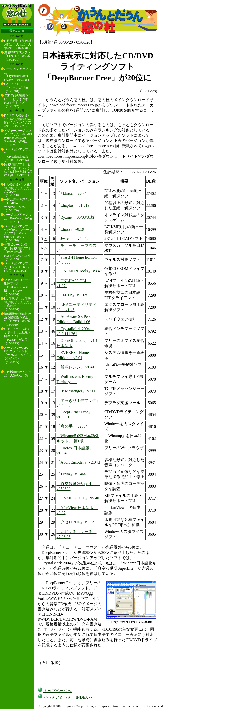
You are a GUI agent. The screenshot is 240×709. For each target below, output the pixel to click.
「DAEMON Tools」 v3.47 (79, 271)
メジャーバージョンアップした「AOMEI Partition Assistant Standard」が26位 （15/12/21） (18, 138)
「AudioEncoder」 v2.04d (78, 462)
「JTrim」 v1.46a (71, 474)
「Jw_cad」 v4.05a (72, 238)
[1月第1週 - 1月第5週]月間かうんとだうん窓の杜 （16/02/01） (18, 44)
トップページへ (55, 691)
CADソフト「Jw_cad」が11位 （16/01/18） (16, 87)
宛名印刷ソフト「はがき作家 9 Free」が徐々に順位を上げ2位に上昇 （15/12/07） (18, 170)
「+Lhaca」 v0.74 (72, 193)
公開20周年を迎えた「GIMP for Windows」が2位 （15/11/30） (17, 205)
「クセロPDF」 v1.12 (75, 522)
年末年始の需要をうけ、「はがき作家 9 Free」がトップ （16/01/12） (17, 101)
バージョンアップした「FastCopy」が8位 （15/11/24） (18, 218)
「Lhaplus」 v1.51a (73, 205)
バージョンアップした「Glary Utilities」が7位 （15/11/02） (17, 267)
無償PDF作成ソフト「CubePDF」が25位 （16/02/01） (17, 56)
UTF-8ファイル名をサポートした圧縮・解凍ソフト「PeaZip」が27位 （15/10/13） (17, 336)
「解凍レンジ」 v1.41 (76, 367)
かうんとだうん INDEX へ (65, 697)
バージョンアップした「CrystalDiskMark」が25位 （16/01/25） (17, 74)
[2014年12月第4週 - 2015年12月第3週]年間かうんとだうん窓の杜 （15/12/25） (17, 121)
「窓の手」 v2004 (72, 426)
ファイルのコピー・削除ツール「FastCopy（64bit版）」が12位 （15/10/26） (17, 287)
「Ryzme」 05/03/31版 (76, 217)
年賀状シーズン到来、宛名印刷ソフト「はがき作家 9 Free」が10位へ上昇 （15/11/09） (17, 252)
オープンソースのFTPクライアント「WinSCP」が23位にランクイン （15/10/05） (18, 355)
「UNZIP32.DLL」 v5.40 (78, 498)
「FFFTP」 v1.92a (72, 295)
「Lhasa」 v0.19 (70, 229)
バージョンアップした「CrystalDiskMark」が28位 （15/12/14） (17, 155)
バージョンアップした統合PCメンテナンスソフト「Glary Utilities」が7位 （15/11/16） (18, 233)
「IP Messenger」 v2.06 (76, 391)
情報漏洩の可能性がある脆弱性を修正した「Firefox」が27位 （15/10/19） (17, 319)
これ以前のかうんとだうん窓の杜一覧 (17, 373)
